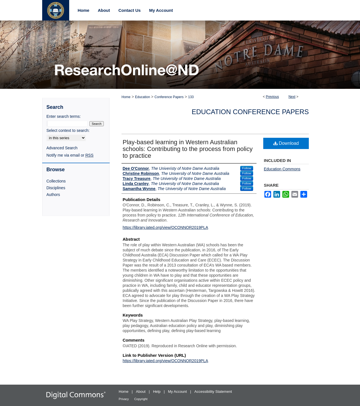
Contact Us (129, 10)
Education (142, 97)
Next (292, 97)
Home (126, 97)
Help (157, 391)
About (141, 391)
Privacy (124, 399)
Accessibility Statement (213, 391)
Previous (272, 97)
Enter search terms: (63, 116)
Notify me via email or (69, 155)
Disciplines (55, 188)
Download (286, 143)
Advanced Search (62, 148)
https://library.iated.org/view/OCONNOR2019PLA (165, 227)
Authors (53, 194)
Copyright (140, 399)
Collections (56, 181)
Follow (246, 168)
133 (191, 97)
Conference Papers (168, 97)
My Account (178, 391)
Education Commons (282, 169)
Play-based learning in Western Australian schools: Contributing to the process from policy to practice (188, 149)
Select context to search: (67, 130)
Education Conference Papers (250, 112)
